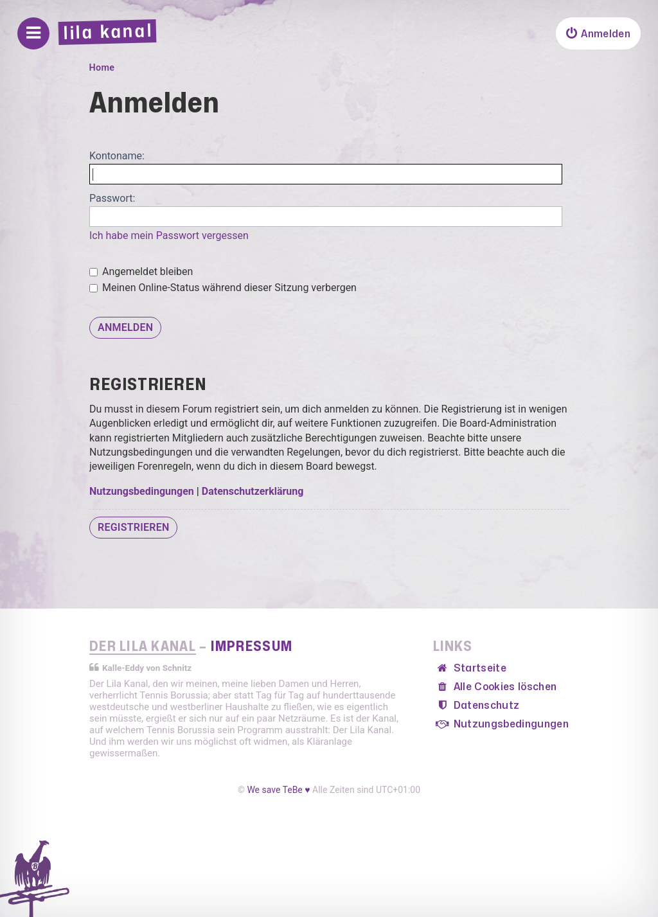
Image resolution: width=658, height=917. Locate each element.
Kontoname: (117, 156)
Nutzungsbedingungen (141, 491)
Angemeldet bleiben (141, 271)
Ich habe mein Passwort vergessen (169, 235)
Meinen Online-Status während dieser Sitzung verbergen (223, 287)
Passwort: (112, 198)
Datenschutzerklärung (253, 491)
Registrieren (133, 527)
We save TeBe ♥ (278, 790)
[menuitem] (598, 33)
